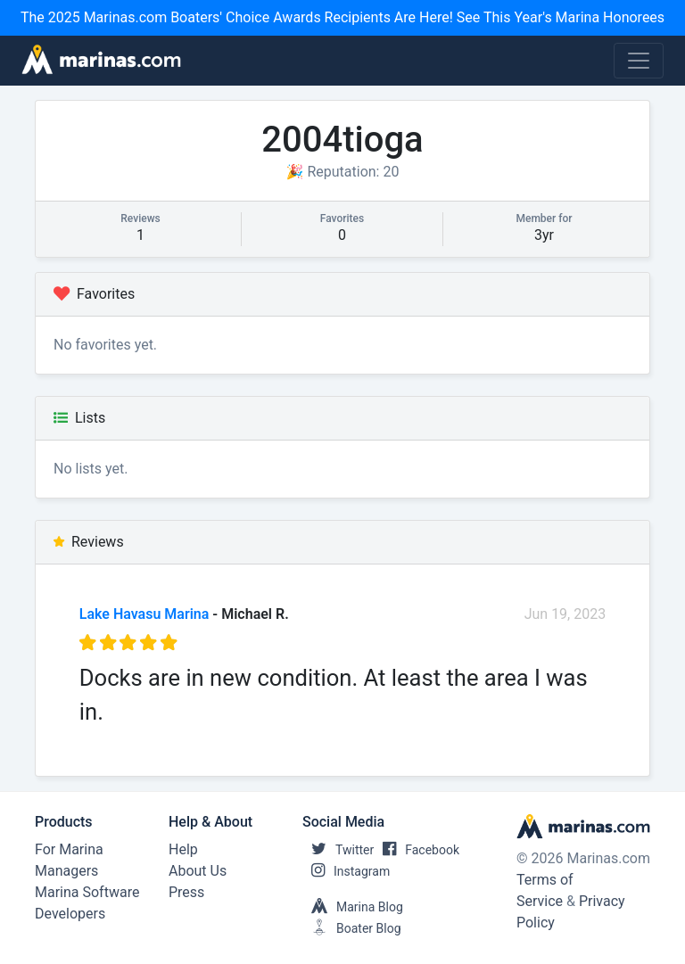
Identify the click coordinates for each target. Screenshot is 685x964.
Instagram (346, 871)
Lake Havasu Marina (144, 614)
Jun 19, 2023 (565, 614)
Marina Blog (352, 907)
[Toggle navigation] (639, 60)
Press (186, 892)
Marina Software (87, 892)
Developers (70, 913)
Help (183, 849)
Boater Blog (351, 928)
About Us (198, 870)
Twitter (338, 850)
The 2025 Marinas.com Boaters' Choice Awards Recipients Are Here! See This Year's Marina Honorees (342, 17)
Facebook (416, 850)
